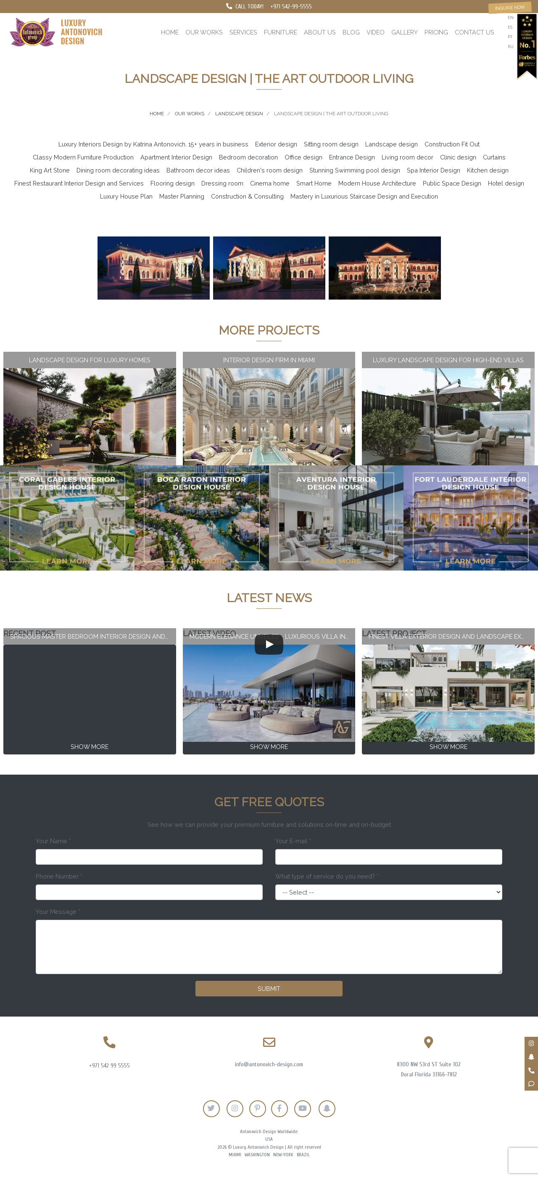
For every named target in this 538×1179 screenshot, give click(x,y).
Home (170, 32)
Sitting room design (331, 144)
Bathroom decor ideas (198, 170)
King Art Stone (50, 170)
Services (243, 32)
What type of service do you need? (327, 876)
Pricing (436, 32)
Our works (204, 32)
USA (269, 1139)
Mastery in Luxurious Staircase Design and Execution (364, 196)
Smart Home (314, 183)
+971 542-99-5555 (291, 6)
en (511, 17)
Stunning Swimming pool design (354, 170)
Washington (257, 1155)
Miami (235, 1155)
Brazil (303, 1155)
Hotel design (506, 183)
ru (511, 46)
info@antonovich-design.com (269, 1064)
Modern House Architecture (377, 183)
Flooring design (172, 183)
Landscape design (391, 144)
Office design (303, 157)
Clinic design (458, 157)
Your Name (53, 840)
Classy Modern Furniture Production (83, 157)
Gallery (404, 32)
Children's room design (270, 170)
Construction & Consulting (247, 196)
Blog (351, 32)
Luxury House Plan (126, 196)
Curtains (494, 157)
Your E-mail (293, 840)
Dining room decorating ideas (118, 170)
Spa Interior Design (433, 170)
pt (510, 37)
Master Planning (181, 196)
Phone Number (59, 876)
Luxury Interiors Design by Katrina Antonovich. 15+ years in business (153, 144)
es (510, 27)
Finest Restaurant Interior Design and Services (79, 183)
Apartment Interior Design (176, 157)
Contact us (474, 32)
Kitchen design (488, 170)
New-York (283, 1155)
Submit (269, 988)
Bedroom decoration (248, 157)
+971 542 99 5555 (109, 1065)
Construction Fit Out (452, 144)
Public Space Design (452, 183)
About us (320, 32)
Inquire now (510, 8)
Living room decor (407, 157)
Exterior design (276, 144)
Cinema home (270, 183)
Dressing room (222, 183)
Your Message (58, 911)
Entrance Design (352, 157)
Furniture (280, 32)
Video (376, 32)
